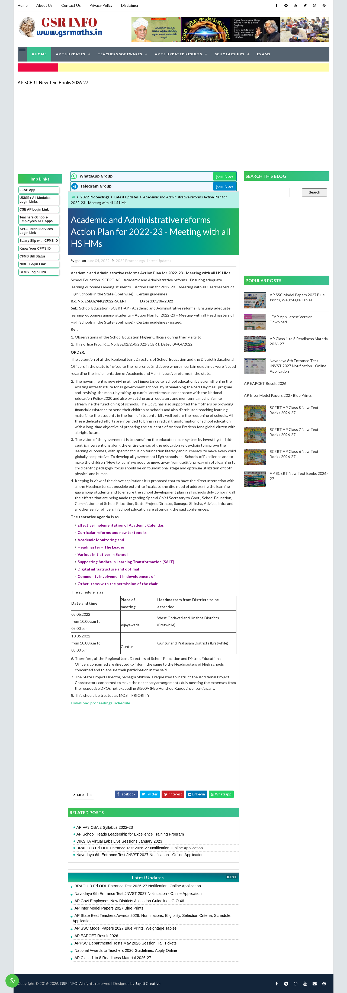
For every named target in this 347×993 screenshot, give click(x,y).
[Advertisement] (173, 128)
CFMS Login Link (33, 272)
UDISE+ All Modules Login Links (35, 200)
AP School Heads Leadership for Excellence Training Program (130, 834)
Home (23, 5)
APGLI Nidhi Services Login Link (36, 231)
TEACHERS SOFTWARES (120, 54)
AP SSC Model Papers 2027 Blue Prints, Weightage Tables (126, 928)
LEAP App (27, 190)
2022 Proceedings (94, 197)
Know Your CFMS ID (35, 248)
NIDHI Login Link (33, 264)
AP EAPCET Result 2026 (96, 936)
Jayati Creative (147, 983)
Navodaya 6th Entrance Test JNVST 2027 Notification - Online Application (140, 855)
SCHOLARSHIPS (229, 54)
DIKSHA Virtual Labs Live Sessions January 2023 (119, 841)
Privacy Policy (101, 5)
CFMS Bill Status (33, 256)
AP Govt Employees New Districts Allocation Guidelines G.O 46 (129, 901)
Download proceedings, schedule (100, 703)
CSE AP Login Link (34, 209)
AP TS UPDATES (70, 54)
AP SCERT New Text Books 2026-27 (53, 82)
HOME (39, 54)
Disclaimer (130, 5)
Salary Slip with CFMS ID (39, 241)
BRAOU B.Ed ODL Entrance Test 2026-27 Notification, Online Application (139, 848)
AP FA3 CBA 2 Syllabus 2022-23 (104, 827)
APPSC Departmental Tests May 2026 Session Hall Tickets (125, 943)
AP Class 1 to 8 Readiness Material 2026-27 (113, 958)
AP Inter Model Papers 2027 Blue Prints (109, 908)
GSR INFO (69, 983)
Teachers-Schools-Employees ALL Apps (36, 219)
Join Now (224, 176)
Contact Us (71, 5)
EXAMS (263, 54)
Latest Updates (126, 197)
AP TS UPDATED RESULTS (178, 54)
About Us (44, 5)
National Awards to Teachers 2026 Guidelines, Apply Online (126, 950)
